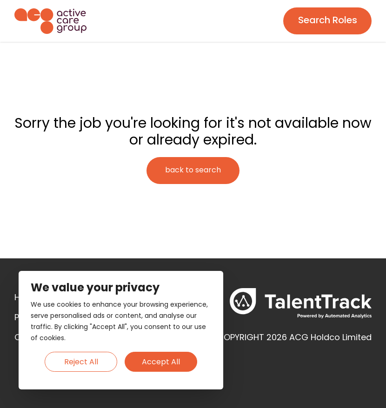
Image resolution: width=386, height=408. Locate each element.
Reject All (81, 362)
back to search (193, 170)
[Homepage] (50, 21)
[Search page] (327, 20)
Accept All (161, 362)
